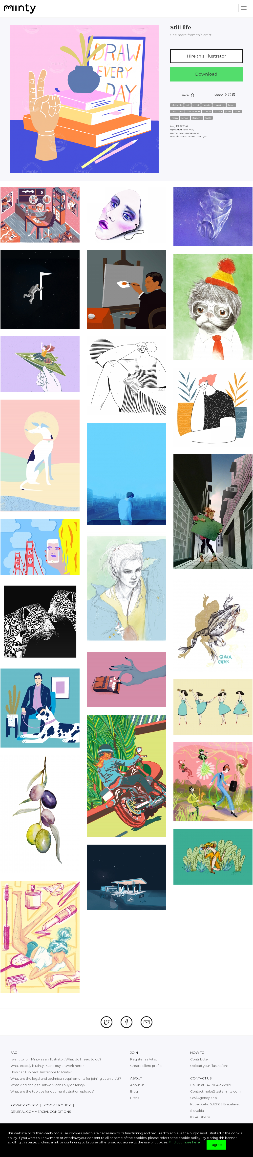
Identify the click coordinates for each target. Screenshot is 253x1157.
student (197, 118)
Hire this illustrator (206, 56)
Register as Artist (143, 1059)
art (187, 105)
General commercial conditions (40, 1112)
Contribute (199, 1059)
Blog (134, 1091)
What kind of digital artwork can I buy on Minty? (47, 1085)
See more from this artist (190, 35)
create (207, 105)
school (185, 118)
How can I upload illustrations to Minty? (41, 1072)
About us (137, 1085)
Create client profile (146, 1066)
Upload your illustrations (209, 1066)
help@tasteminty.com (223, 1091)
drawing (219, 105)
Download (206, 74)
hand (231, 105)
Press (134, 1098)
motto (207, 111)
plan (228, 111)
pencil (218, 111)
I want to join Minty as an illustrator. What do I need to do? (55, 1059)
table (208, 118)
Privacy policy (24, 1105)
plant (237, 111)
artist (196, 105)
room (175, 118)
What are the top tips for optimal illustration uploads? (52, 1091)
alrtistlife (177, 105)
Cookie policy (57, 1105)
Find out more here (184, 1142)
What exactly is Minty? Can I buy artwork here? (47, 1066)
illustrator (177, 111)
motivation (193, 111)
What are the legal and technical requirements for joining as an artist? (65, 1078)
